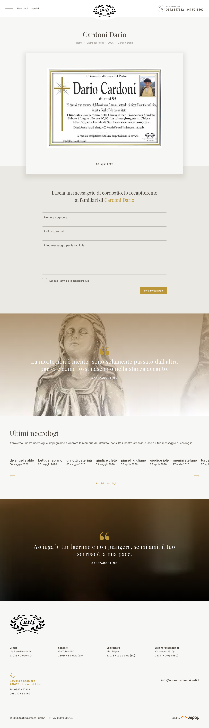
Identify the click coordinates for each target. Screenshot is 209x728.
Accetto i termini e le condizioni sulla (69, 280)
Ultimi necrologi (95, 42)
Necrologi (22, 8)
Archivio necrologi (104, 483)
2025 (111, 42)
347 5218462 (195, 9)
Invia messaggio (153, 290)
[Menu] (9, 8)
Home (79, 42)
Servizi (35, 8)
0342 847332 (175, 9)
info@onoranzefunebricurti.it (180, 680)
